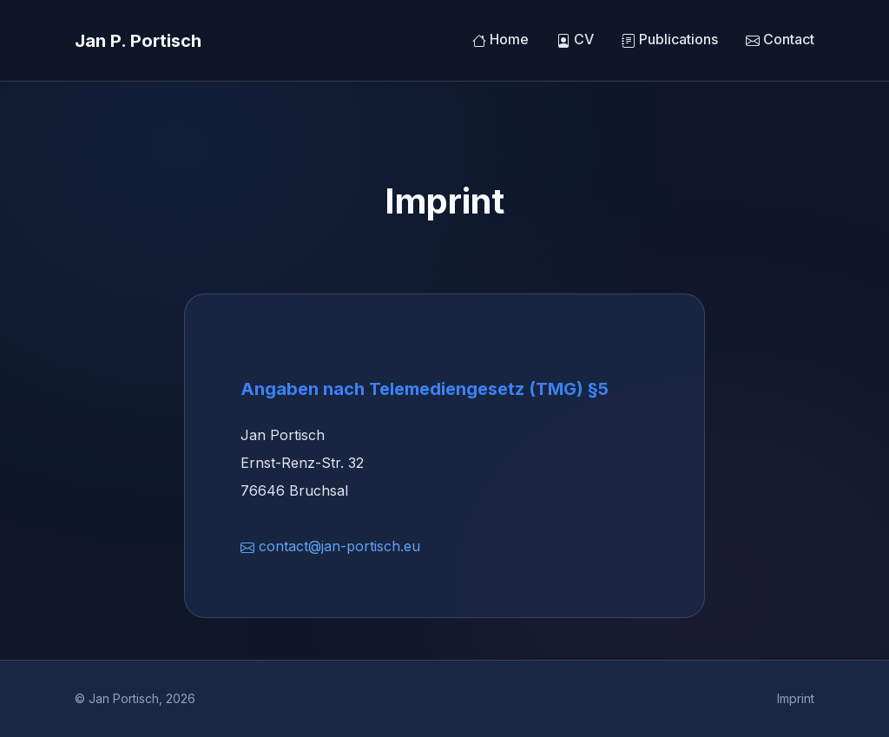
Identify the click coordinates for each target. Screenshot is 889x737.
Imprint (795, 698)
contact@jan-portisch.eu (330, 546)
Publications (670, 39)
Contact (780, 39)
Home (500, 39)
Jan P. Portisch (138, 40)
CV (575, 39)
